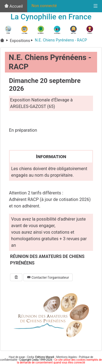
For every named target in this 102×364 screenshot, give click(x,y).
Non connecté (44, 5)
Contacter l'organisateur (48, 277)
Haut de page (17, 357)
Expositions (22, 40)
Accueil (13, 6)
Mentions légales (66, 357)
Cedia (30, 357)
